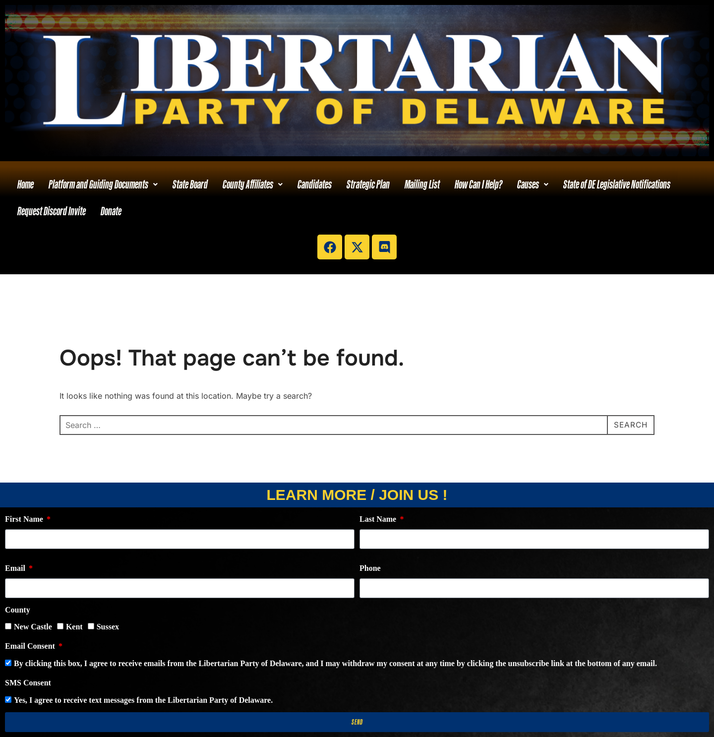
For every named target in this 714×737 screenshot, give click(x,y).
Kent (74, 626)
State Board (190, 184)
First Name (25, 519)
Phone (370, 568)
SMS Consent (28, 682)
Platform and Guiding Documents (103, 184)
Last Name (378, 519)
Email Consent (31, 646)
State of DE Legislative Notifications (616, 184)
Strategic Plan (368, 184)
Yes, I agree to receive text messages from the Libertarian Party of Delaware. (143, 700)
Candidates (315, 184)
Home (25, 184)
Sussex (108, 626)
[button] (103, 184)
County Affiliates (253, 184)
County (17, 610)
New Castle (33, 626)
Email (16, 568)
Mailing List (422, 184)
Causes (532, 184)
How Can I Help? (478, 184)
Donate (111, 211)
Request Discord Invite (51, 211)
